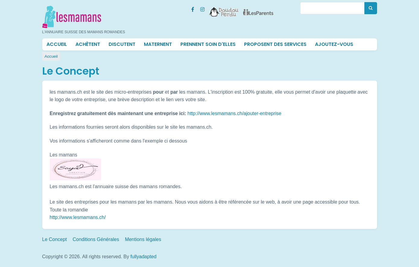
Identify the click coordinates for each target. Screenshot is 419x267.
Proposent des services (275, 44)
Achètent (87, 44)
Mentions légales (143, 239)
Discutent (122, 44)
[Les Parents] (258, 8)
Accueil (56, 44)
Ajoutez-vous (334, 44)
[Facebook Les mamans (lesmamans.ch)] (193, 9)
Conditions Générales (96, 239)
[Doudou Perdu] (224, 8)
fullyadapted (143, 256)
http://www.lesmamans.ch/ (78, 217)
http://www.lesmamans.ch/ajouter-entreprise (234, 113)
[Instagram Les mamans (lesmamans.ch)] (202, 9)
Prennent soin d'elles (208, 44)
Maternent (158, 44)
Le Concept (54, 239)
